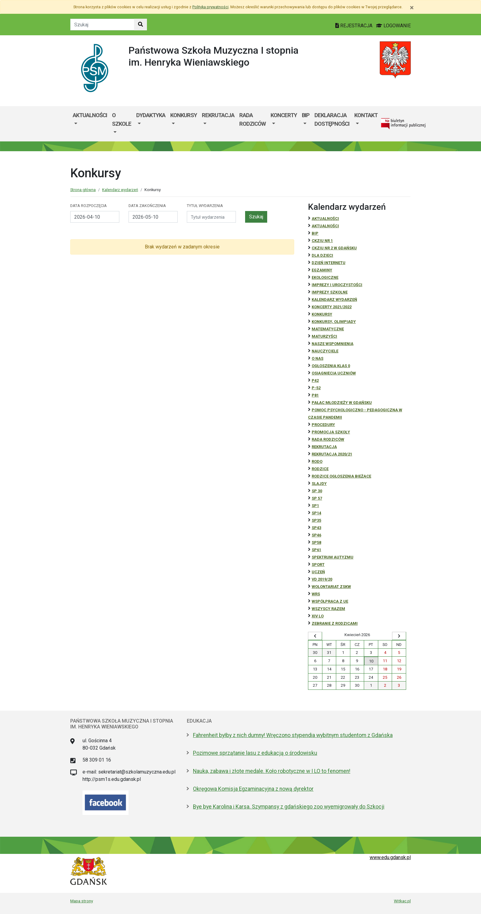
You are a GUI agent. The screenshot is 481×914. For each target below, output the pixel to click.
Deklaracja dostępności (331, 119)
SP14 (316, 513)
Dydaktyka (150, 115)
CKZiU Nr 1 (322, 240)
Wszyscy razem (328, 608)
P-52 (316, 388)
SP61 (316, 549)
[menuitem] (90, 124)
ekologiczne (325, 277)
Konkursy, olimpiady (334, 321)
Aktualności (90, 115)
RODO (317, 461)
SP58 (316, 542)
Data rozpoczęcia (88, 205)
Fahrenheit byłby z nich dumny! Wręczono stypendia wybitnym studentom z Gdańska (293, 735)
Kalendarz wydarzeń (120, 189)
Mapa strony (81, 900)
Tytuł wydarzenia (205, 205)
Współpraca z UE (330, 601)
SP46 (316, 535)
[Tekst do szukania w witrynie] (102, 24)
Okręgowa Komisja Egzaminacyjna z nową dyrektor (253, 789)
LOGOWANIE (393, 26)
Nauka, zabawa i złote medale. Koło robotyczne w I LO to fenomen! (271, 771)
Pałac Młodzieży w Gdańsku (342, 402)
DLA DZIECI (322, 255)
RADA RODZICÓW (328, 439)
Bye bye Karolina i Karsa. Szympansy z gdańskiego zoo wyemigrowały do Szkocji (288, 807)
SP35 (316, 520)
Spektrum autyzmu (332, 557)
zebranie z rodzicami (335, 623)
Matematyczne (328, 329)
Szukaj (256, 217)
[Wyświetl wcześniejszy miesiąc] (315, 636)
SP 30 (317, 491)
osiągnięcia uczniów (334, 373)
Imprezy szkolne (330, 292)
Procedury (323, 424)
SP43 (316, 527)
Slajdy (319, 483)
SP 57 (317, 498)
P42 (315, 380)
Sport (318, 564)
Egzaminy (322, 270)
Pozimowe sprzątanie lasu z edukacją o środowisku (255, 753)
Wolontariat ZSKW (331, 586)
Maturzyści (324, 336)
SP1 (315, 505)
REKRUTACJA (324, 446)
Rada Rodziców (252, 119)
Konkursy (183, 115)
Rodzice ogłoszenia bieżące (341, 476)
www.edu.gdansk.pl (390, 857)
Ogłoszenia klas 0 (331, 365)
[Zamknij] (412, 7)
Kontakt (366, 115)
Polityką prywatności (210, 7)
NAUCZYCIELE (325, 351)
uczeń (318, 572)
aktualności (325, 226)
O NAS (317, 358)
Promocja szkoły (331, 432)
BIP (306, 115)
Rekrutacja (218, 115)
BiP (315, 233)
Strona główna (83, 189)
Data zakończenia (147, 205)
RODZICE (320, 469)
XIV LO (318, 616)
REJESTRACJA (354, 26)
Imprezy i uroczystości (337, 284)
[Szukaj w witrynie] (140, 24)
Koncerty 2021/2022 (332, 307)
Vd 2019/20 (322, 579)
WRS (316, 594)
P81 (315, 395)
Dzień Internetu (328, 262)
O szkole (121, 119)
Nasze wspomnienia (332, 343)
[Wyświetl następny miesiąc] (399, 636)
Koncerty (284, 115)
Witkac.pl (402, 900)
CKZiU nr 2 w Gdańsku (334, 248)
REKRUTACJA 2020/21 (332, 454)
